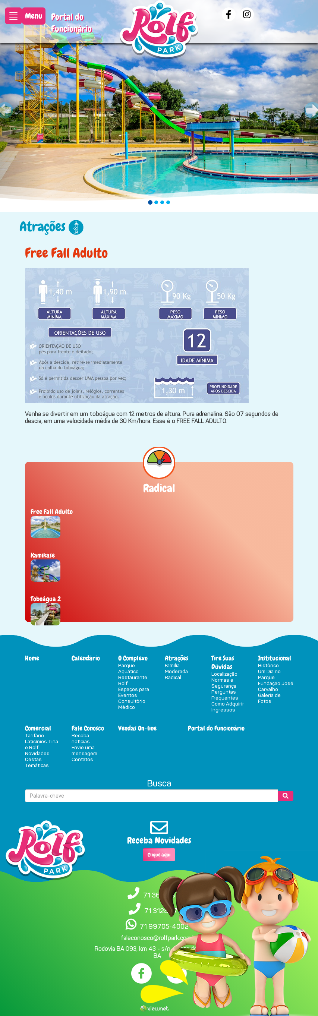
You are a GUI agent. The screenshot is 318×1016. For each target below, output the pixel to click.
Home (32, 658)
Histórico (268, 665)
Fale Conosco (88, 728)
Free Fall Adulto (52, 511)
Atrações (176, 658)
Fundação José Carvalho (275, 686)
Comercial (38, 728)
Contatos (82, 759)
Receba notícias (81, 738)
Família (172, 665)
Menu (33, 15)
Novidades (37, 753)
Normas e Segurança (223, 683)
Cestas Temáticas (37, 762)
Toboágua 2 (46, 598)
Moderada (176, 671)
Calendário (86, 658)
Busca (159, 783)
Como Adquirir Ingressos (227, 707)
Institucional (274, 658)
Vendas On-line (137, 728)
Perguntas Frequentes (224, 695)
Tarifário (34, 735)
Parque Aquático (128, 668)
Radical (173, 677)
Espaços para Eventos (133, 692)
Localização (224, 674)
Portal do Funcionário (71, 22)
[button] (24, 106)
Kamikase (43, 555)
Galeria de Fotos (269, 698)
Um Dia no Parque (269, 674)
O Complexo (133, 658)
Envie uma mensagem (84, 750)
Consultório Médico (131, 704)
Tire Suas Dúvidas (222, 662)
